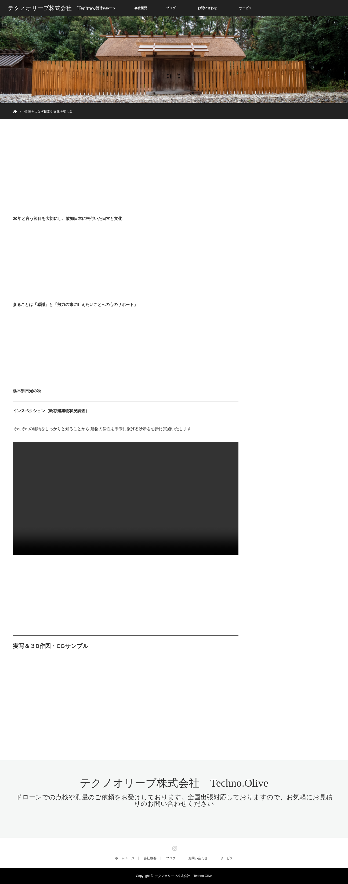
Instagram (174, 847)
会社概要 (140, 8)
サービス (245, 8)
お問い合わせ (210, 8)
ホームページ (124, 858)
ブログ (171, 8)
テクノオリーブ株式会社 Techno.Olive (58, 8)
